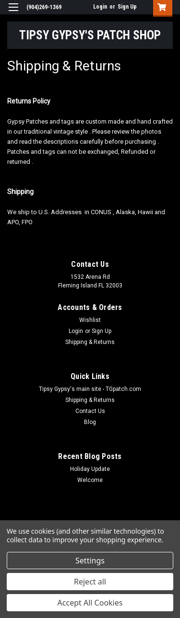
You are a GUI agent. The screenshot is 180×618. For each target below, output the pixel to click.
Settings (90, 560)
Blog (90, 422)
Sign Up (127, 6)
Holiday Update (90, 469)
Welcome (90, 480)
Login (100, 6)
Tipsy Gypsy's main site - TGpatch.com (90, 389)
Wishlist (90, 320)
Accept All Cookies (90, 602)
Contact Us (90, 411)
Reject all (90, 581)
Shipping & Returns (90, 342)
